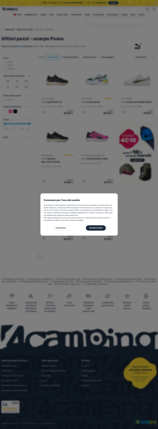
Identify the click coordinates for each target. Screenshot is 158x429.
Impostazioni (61, 228)
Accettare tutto (95, 228)
